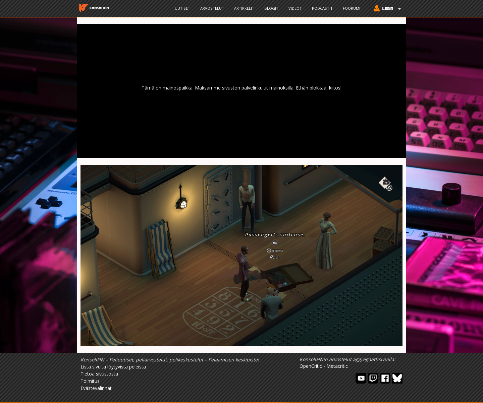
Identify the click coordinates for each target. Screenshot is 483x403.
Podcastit (322, 8)
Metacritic (337, 366)
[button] (385, 9)
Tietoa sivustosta (99, 373)
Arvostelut (212, 8)
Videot (295, 8)
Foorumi (351, 8)
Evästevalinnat (96, 388)
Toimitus (90, 381)
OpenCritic (311, 366)
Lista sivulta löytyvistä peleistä (113, 366)
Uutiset (182, 8)
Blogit (271, 8)
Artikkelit (244, 8)
